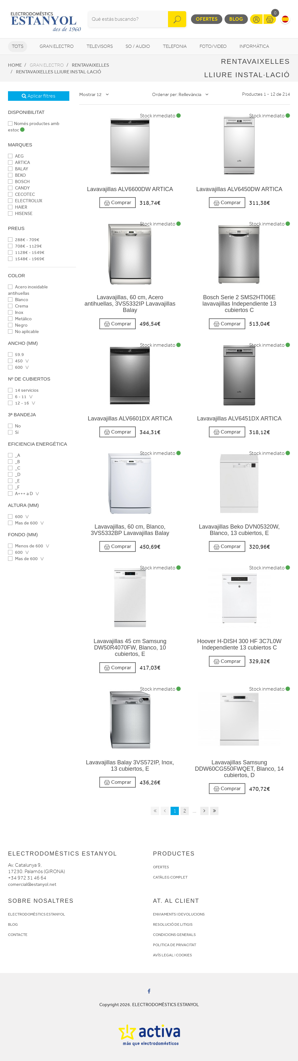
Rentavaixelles (90, 65)
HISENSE (20, 213)
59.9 (16, 354)
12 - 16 (18, 403)
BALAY (18, 169)
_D (14, 474)
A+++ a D (20, 493)
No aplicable (23, 331)
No (14, 426)
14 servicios (23, 390)
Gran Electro (57, 46)
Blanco (18, 299)
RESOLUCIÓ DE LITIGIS (173, 924)
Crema (18, 306)
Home (15, 65)
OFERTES (161, 867)
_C (14, 468)
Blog (236, 19)
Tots (17, 46)
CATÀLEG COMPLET (170, 877)
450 (15, 361)
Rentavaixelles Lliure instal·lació (58, 72)
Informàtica (254, 46)
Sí (13, 432)
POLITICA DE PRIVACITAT (174, 945)
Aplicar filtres (38, 96)
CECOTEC (21, 194)
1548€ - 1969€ (26, 259)
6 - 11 (17, 396)
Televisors (100, 46)
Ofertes (207, 19)
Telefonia (175, 46)
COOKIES (184, 955)
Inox (15, 312)
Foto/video (213, 46)
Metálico (20, 319)
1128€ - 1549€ (26, 252)
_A (14, 455)
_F (13, 487)
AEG (16, 156)
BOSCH (19, 181)
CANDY (19, 188)
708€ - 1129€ (25, 246)
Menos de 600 (25, 546)
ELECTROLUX (25, 201)
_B (14, 461)
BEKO (17, 175)
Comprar (117, 202)
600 (15, 367)
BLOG (13, 924)
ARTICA (19, 162)
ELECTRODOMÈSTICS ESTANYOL (36, 914)
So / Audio (138, 46)
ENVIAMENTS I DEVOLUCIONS (179, 914)
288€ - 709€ (23, 239)
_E (14, 481)
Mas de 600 (23, 523)
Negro (17, 325)
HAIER (17, 207)
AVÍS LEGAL (163, 955)
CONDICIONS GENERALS (174, 934)
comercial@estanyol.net (32, 884)
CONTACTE (17, 934)
